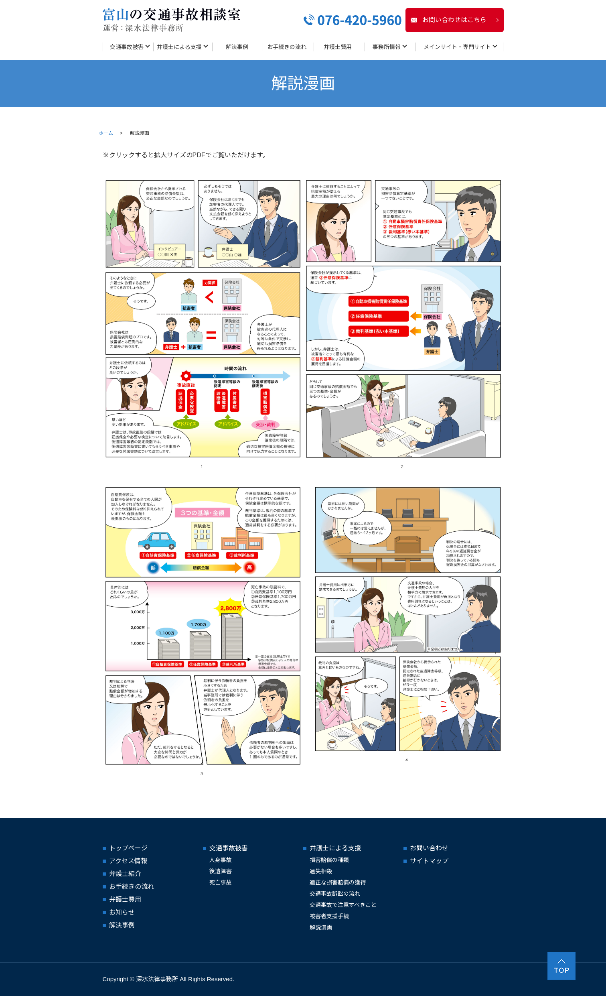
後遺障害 (220, 871)
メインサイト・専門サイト (457, 47)
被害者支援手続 (329, 916)
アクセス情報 (128, 861)
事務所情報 (387, 47)
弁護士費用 (338, 47)
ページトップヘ (561, 966)
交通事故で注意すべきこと (343, 905)
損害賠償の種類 (329, 860)
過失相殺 (321, 871)
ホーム (106, 133)
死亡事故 (220, 882)
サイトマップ (429, 861)
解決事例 (237, 47)
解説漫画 (321, 927)
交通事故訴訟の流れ (335, 893)
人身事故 (220, 860)
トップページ (128, 848)
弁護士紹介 (125, 873)
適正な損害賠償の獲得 (338, 882)
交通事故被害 (127, 47)
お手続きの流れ (286, 47)
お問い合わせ (429, 848)
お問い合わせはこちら (454, 19)
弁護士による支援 (179, 47)
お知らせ (122, 912)
